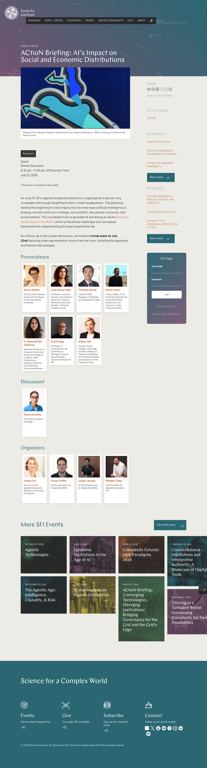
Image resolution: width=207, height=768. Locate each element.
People (121, 12)
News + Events (85, 12)
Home (24, 46)
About (173, 12)
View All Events (166, 525)
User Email (157, 266)
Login (166, 294)
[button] (65, 12)
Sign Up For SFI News (159, 95)
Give (161, 12)
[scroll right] (203, 590)
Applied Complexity (142, 12)
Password (157, 279)
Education (105, 12)
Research (66, 12)
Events (34, 46)
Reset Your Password (167, 314)
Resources (28, 154)
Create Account (167, 306)
